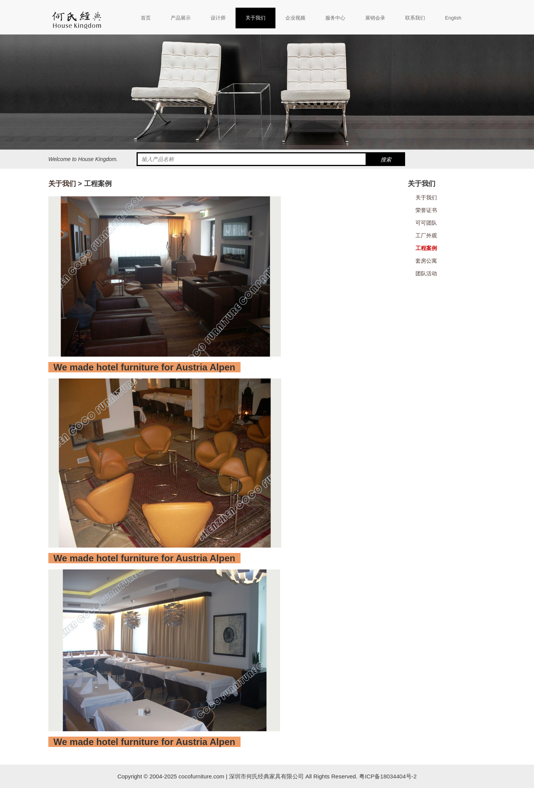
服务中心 (335, 18)
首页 (146, 18)
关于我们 (255, 18)
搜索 (386, 159)
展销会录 (375, 18)
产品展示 (181, 18)
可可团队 (426, 223)
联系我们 (415, 18)
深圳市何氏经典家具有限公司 (266, 776)
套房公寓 (426, 261)
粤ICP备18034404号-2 (387, 776)
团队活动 (426, 273)
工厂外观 (426, 235)
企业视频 (295, 18)
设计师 (218, 18)
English (453, 18)
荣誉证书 (426, 210)
